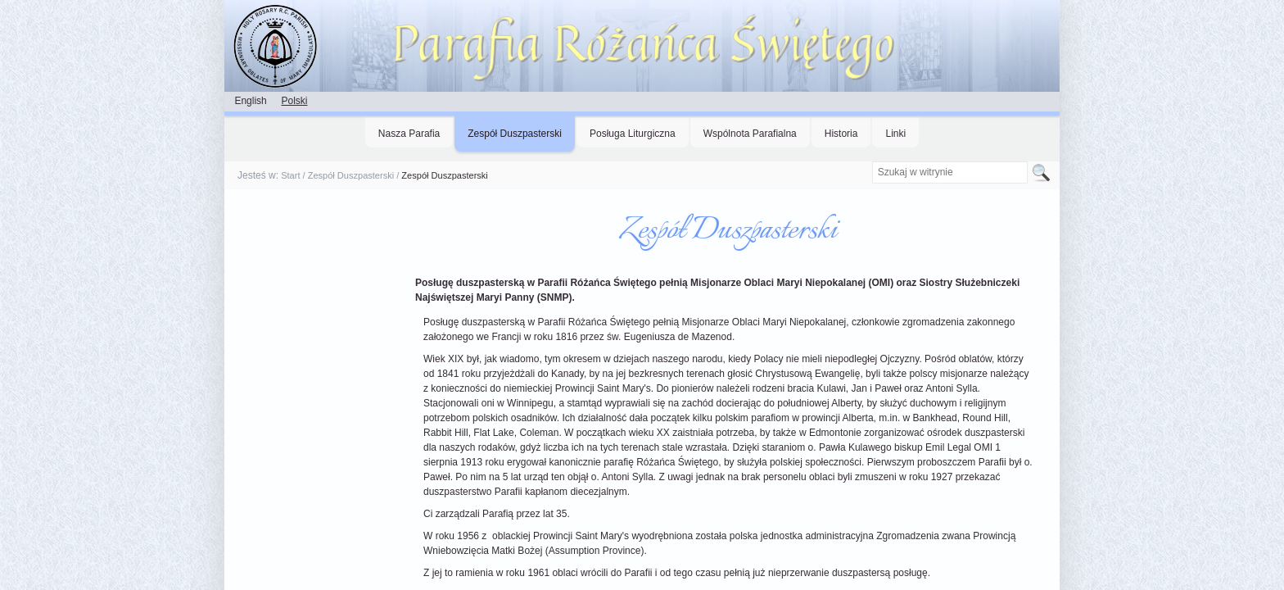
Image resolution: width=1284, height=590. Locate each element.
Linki (895, 133)
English (250, 101)
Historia (841, 133)
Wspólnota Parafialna (750, 133)
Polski (294, 101)
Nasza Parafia (409, 133)
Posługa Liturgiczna (633, 133)
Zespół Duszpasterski (515, 133)
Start (290, 175)
